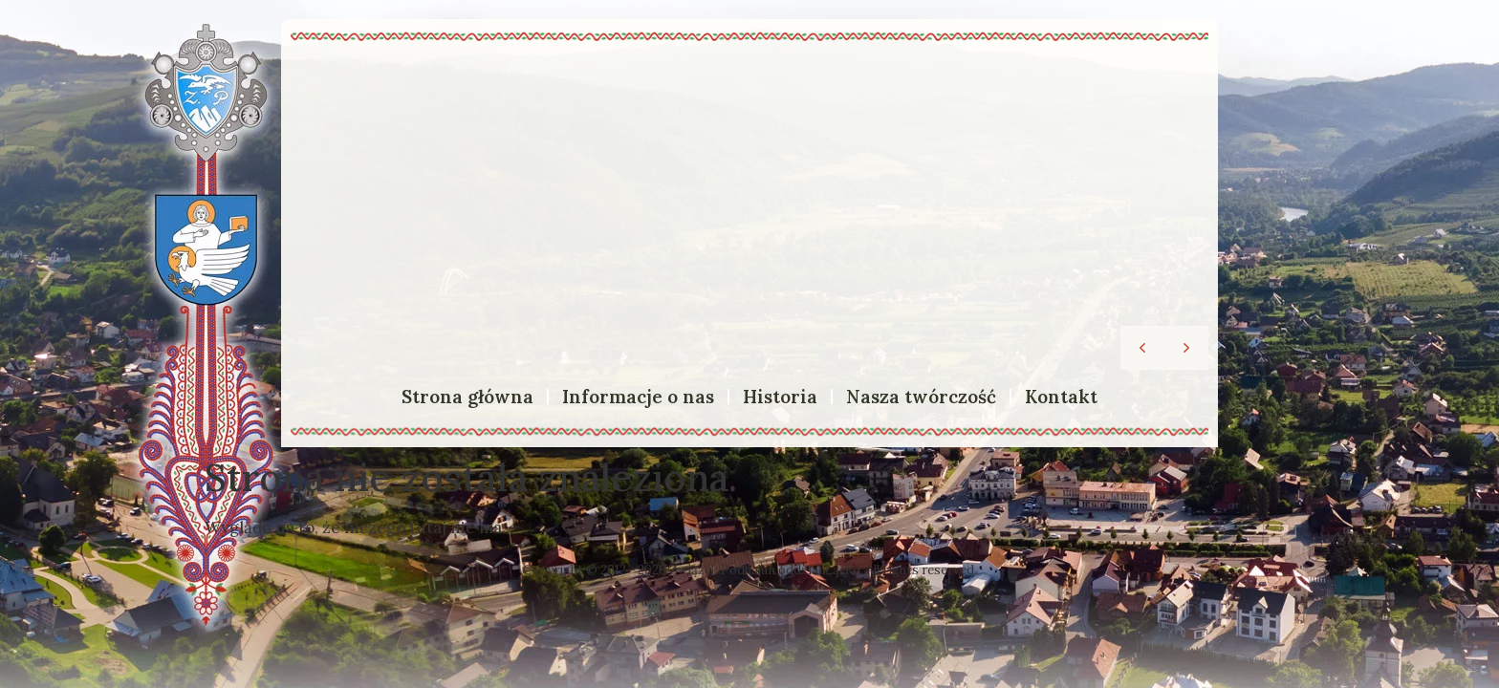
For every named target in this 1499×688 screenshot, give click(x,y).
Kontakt (1061, 396)
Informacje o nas (638, 396)
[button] (1186, 348)
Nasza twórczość (921, 396)
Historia (780, 396)
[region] (749, 209)
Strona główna (467, 396)
